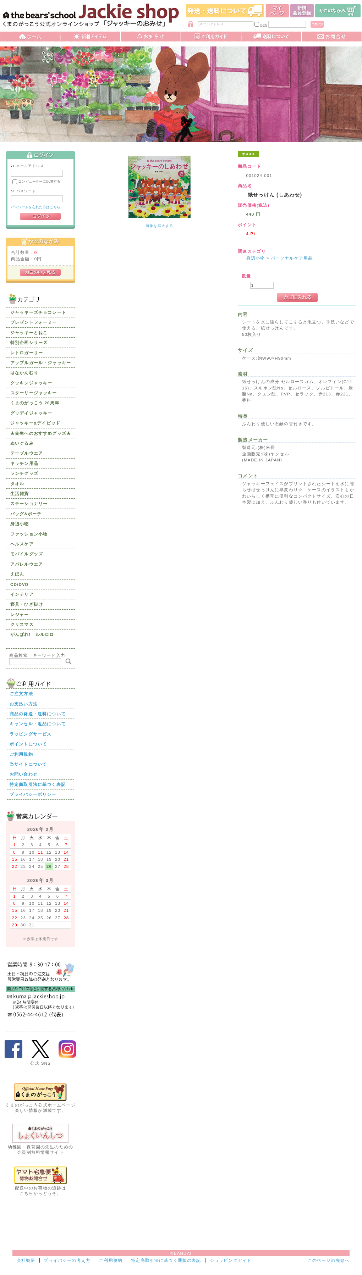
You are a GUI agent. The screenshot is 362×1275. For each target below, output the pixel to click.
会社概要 (26, 1260)
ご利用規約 (21, 754)
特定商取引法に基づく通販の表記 (166, 1260)
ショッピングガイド (231, 1260)
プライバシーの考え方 (67, 1260)
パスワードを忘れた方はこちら (35, 207)
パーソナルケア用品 (292, 258)
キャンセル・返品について (38, 723)
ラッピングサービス (30, 734)
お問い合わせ (24, 774)
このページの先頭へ (329, 1260)
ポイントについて (28, 744)
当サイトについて (28, 764)
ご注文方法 (21, 693)
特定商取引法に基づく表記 (38, 784)
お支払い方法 (24, 704)
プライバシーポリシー (33, 794)
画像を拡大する (159, 226)
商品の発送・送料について (38, 713)
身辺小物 (255, 258)
